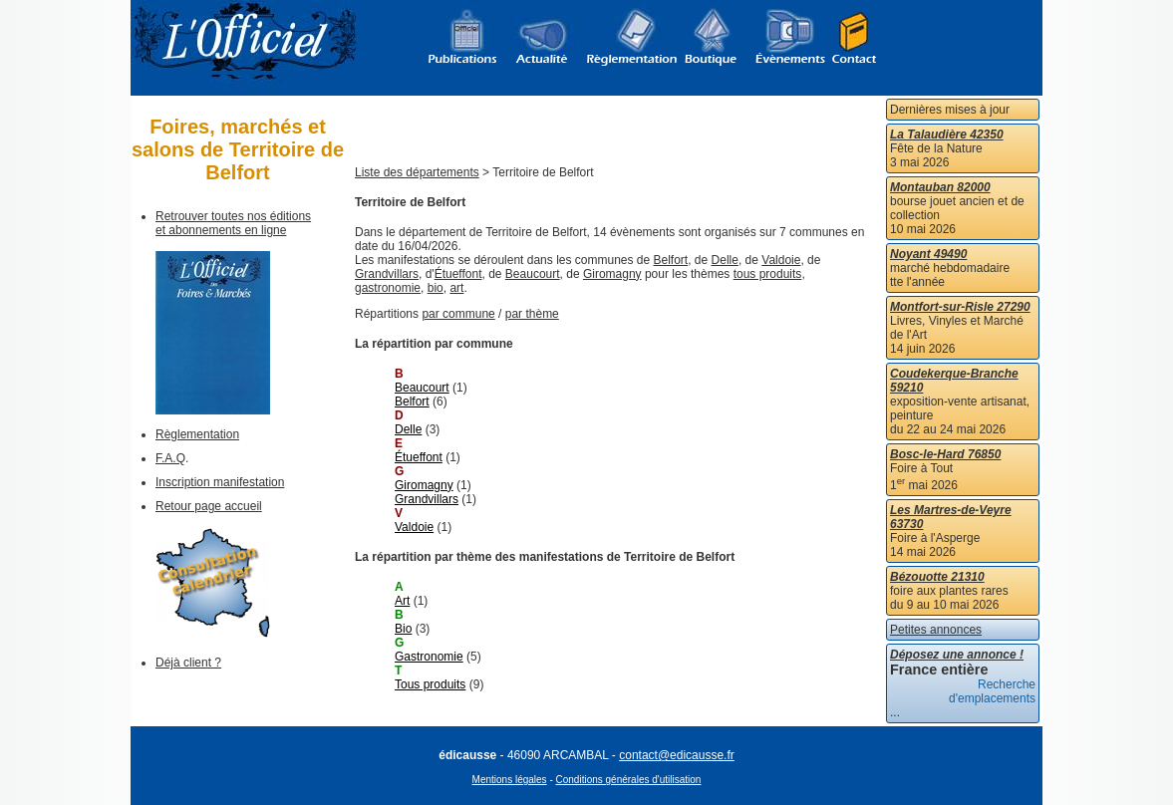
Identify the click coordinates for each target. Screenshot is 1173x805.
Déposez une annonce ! (957, 655)
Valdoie (780, 260)
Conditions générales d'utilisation (629, 779)
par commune (458, 314)
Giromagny (612, 274)
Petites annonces (936, 630)
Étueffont (458, 274)
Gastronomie (429, 657)
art (456, 288)
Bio (403, 629)
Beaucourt (532, 274)
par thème (532, 314)
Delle (725, 260)
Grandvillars (387, 274)
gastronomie (388, 288)
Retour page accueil (208, 506)
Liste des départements (417, 172)
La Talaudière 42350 (947, 134)
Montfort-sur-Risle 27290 (960, 307)
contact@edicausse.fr (676, 755)
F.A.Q (170, 458)
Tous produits (430, 684)
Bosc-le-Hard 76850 (945, 454)
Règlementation (197, 434)
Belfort (671, 260)
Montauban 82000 (940, 187)
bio (435, 288)
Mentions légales (509, 779)
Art (402, 601)
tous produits (767, 274)
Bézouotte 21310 (937, 577)
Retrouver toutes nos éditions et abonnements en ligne (233, 223)
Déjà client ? (188, 663)
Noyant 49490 (928, 254)
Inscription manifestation (219, 482)
